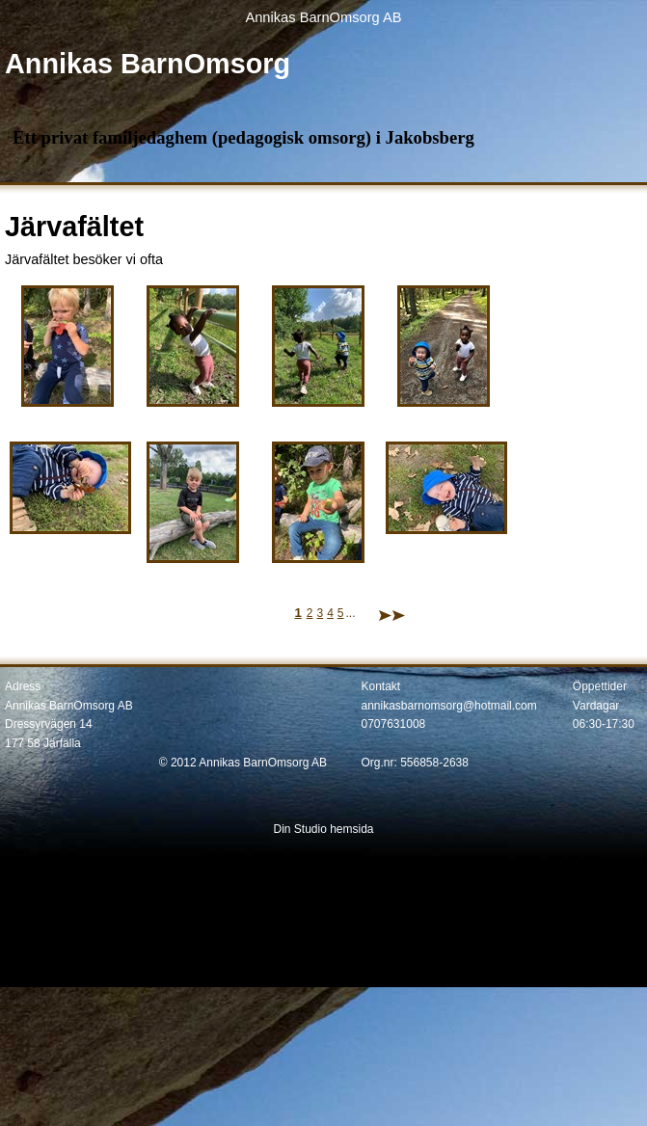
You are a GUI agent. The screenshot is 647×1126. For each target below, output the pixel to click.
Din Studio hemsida (323, 829)
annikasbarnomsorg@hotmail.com (449, 705)
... (351, 613)
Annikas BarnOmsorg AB (323, 17)
